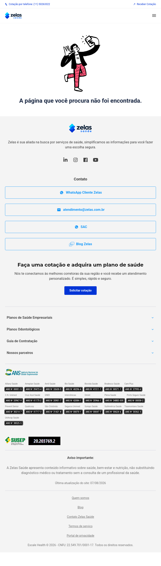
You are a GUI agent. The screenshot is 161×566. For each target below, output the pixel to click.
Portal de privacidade (80, 535)
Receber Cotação (144, 4)
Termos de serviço (81, 526)
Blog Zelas (80, 244)
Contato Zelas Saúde (80, 516)
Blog (80, 507)
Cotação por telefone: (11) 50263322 (27, 4)
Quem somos (80, 498)
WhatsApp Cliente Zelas (80, 192)
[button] (154, 15)
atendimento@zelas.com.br (80, 209)
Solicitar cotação (80, 290)
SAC (80, 226)
